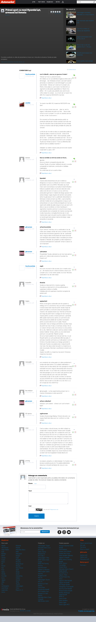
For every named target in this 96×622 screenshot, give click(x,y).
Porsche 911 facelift (43, 589)
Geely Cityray (42, 551)
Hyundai (16, 62)
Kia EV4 (40, 565)
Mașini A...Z (19, 590)
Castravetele (30, 74)
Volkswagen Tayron (44, 579)
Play (71, 14)
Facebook (59, 532)
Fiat (2, 568)
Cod (29, 506)
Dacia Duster (63, 598)
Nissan (18, 556)
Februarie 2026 (84, 559)
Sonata (20, 62)
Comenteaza (72, 69)
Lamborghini (5, 586)
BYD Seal (41, 549)
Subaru (18, 578)
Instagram (64, 532)
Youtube (69, 532)
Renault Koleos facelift (65, 590)
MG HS (40, 577)
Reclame (7, 15)
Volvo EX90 (41, 587)
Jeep (2, 582)
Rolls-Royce (19, 568)
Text (30, 491)
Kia (2, 584)
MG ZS (40, 581)
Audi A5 (40, 573)
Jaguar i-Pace (63, 575)
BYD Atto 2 (41, 556)
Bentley (3, 554)
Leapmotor (4, 590)
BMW (3, 556)
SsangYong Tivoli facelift (66, 586)
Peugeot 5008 (42, 575)
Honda (3, 574)
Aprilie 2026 (83, 555)
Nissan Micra (63, 567)
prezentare (10, 62)
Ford (2, 570)
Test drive (83, 547)
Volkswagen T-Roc (43, 558)
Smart (17, 574)
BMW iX (61, 596)
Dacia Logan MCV (64, 604)
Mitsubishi (19, 554)
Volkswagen (19, 586)
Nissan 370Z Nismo (65, 551)
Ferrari (3, 566)
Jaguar (3, 580)
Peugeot (18, 560)
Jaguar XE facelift (64, 582)
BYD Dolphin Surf (43, 591)
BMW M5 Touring (43, 563)
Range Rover (19, 564)
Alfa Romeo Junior (43, 601)
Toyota (18, 584)
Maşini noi (4, 540)
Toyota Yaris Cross (64, 553)
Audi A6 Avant (42, 567)
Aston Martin (5, 549)
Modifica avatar (23, 477)
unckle (27, 103)
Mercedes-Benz (20, 549)
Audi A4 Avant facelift (65, 588)
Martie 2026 (83, 557)
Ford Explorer (63, 549)
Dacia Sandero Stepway (66, 555)
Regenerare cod (54, 509)
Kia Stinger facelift (64, 584)
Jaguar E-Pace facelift (65, 580)
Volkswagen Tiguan (44, 545)
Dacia (3, 562)
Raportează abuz (46, 98)
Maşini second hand (86, 543)
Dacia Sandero (63, 600)
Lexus (3, 592)
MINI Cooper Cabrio (43, 571)
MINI (17, 551)
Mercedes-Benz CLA (44, 547)
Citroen (3, 558)
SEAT (17, 570)
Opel (17, 558)
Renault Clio (41, 554)
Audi (2, 551)
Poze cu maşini (84, 549)
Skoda (17, 572)
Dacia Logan (62, 602)
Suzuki (18, 580)
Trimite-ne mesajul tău (86, 611)
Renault (18, 566)
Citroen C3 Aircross (43, 569)
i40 (23, 62)
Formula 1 (83, 565)
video (2, 62)
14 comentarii (58, 13)
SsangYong (19, 576)
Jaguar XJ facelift (64, 557)
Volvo (17, 588)
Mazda (18, 547)
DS (2, 564)
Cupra (3, 560)
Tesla (17, 582)
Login (63, 2)
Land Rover (4, 588)
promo (5, 62)
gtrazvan (28, 227)
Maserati (18, 545)
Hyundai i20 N (63, 573)
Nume (30, 483)
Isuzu (3, 578)
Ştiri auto (82, 545)
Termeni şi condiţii (25, 611)
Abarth (3, 545)
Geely (3, 572)
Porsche (18, 562)
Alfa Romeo (4, 547)
